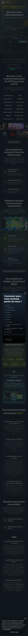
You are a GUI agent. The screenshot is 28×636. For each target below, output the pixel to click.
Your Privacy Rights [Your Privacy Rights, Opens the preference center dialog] (14, 632)
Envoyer (9, 340)
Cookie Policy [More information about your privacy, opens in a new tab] (7, 629)
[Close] (25, 619)
